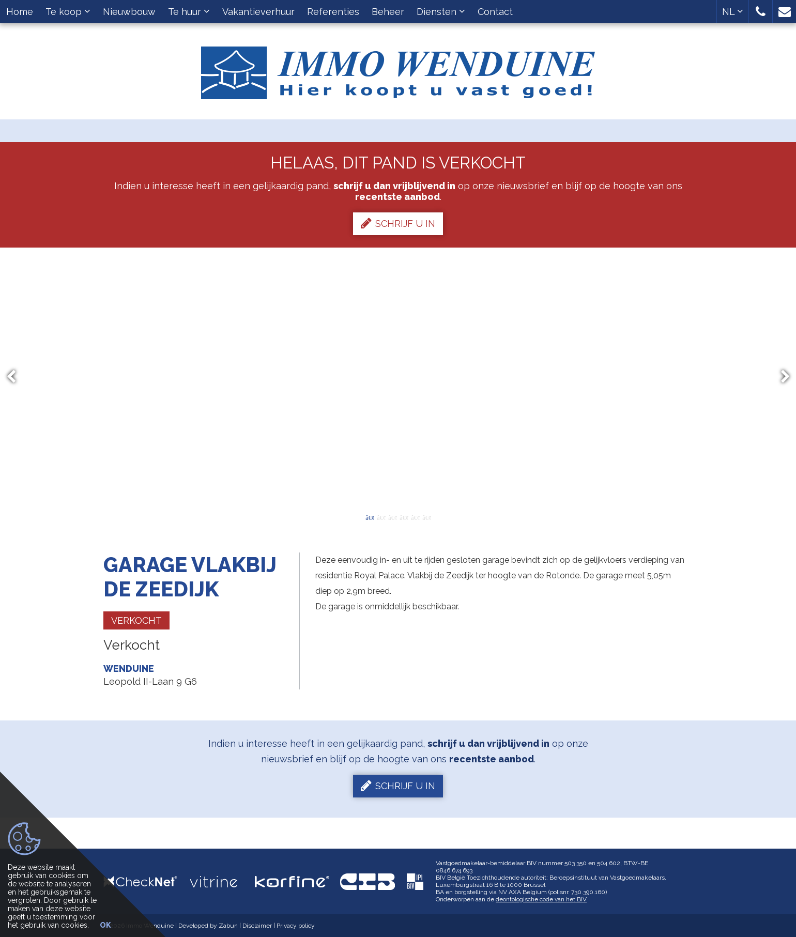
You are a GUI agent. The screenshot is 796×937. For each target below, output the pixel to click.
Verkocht (136, 620)
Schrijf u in (398, 223)
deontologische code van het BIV (541, 899)
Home (19, 11)
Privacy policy (296, 925)
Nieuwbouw (129, 11)
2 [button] (381, 516)
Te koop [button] (67, 11)
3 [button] (392, 516)
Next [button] (780, 377)
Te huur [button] (189, 11)
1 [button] (369, 516)
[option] (398, 377)
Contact (495, 11)
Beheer (388, 11)
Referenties (333, 11)
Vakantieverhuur (258, 11)
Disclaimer (257, 925)
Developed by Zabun (208, 925)
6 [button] (426, 516)
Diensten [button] (441, 11)
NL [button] (732, 11)
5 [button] (415, 516)
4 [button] (403, 516)
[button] (760, 11)
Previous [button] (16, 377)
